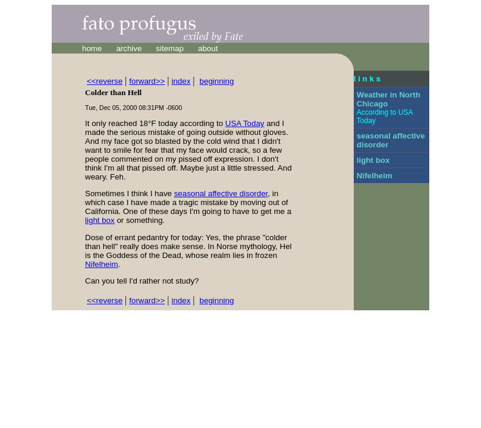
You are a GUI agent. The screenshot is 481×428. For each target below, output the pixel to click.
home (92, 48)
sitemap (170, 48)
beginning (217, 81)
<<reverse (104, 81)
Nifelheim (101, 264)
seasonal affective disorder (221, 193)
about (208, 48)
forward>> (147, 81)
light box (100, 220)
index (180, 81)
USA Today (245, 123)
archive (129, 48)
